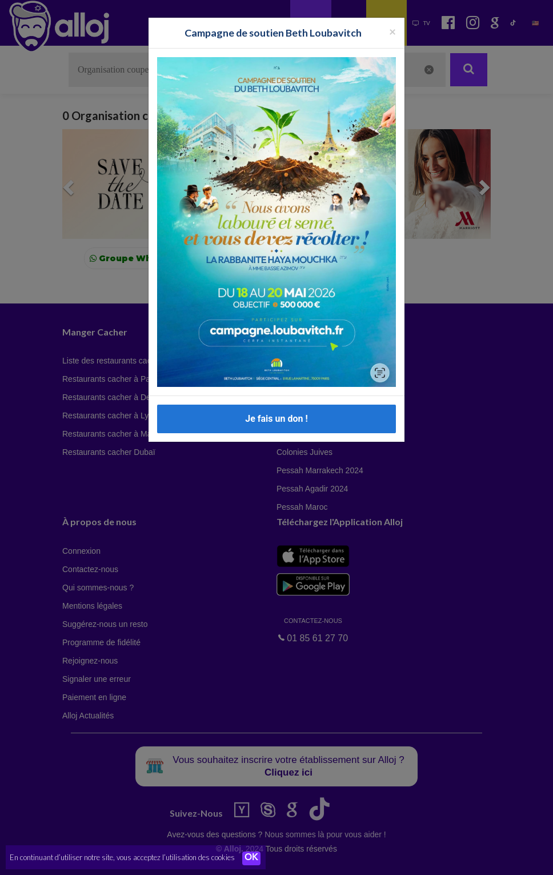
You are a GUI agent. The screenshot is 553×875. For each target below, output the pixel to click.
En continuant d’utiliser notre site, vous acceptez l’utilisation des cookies (122, 857)
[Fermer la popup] (392, 31)
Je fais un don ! (276, 418)
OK (251, 858)
